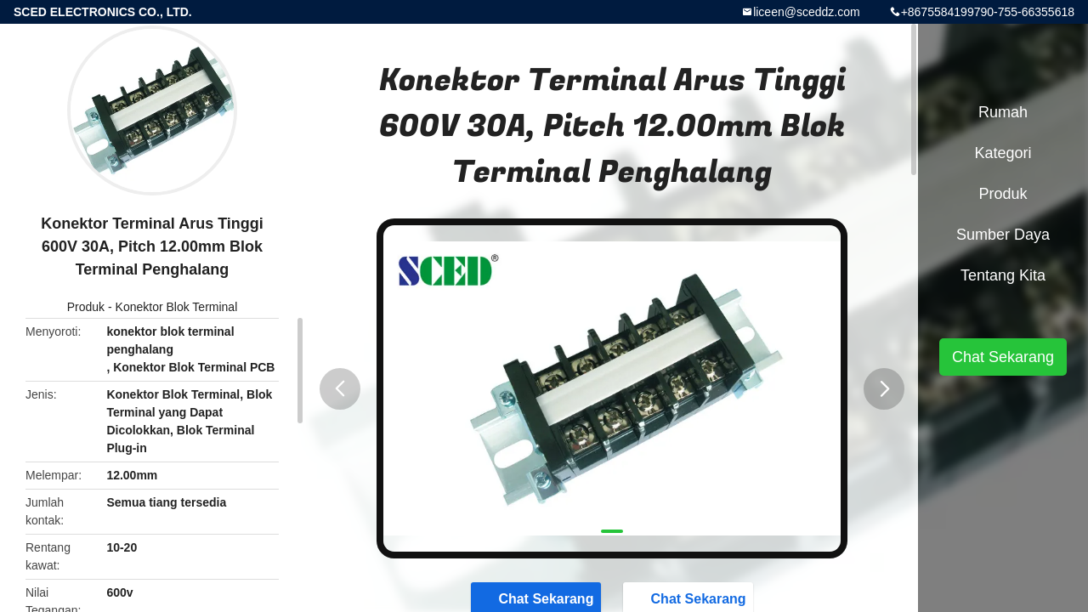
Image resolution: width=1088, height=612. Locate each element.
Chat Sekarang (1003, 357)
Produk (86, 307)
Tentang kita (1003, 275)
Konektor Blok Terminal (177, 307)
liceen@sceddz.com (806, 12)
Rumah (1003, 112)
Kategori (1002, 153)
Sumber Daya (1003, 234)
